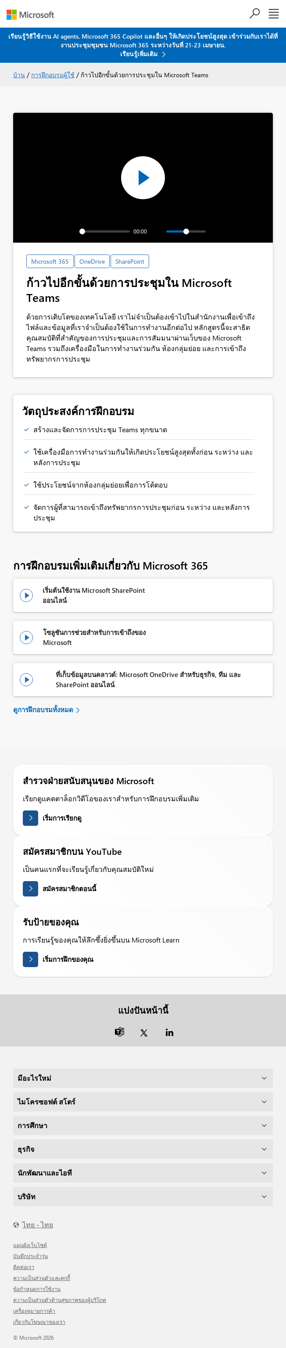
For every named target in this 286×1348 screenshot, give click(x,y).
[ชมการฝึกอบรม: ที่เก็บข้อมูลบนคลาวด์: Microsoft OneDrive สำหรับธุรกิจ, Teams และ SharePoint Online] (35, 680)
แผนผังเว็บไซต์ (30, 1244)
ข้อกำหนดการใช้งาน (37, 1288)
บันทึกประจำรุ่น (30, 1255)
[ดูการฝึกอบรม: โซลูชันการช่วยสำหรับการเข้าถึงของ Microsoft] (29, 637)
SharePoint (129, 261)
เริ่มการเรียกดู (62, 818)
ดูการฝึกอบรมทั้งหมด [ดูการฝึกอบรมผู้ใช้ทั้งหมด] (43, 709)
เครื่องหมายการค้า (34, 1310)
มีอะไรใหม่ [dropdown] (34, 1078)
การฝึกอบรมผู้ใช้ (53, 75)
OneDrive (92, 261)
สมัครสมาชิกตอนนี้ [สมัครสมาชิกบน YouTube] (69, 888)
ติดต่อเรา (23, 1266)
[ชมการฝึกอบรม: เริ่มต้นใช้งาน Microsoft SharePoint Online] (29, 595)
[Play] (55, 231)
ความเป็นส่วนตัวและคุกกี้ (41, 1277)
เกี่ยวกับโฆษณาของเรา (39, 1321)
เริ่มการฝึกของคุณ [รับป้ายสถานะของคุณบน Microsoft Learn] (68, 959)
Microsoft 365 (50, 261)
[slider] (104, 231)
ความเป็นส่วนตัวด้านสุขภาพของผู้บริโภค (59, 1299)
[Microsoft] (34, 14)
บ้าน (19, 75)
